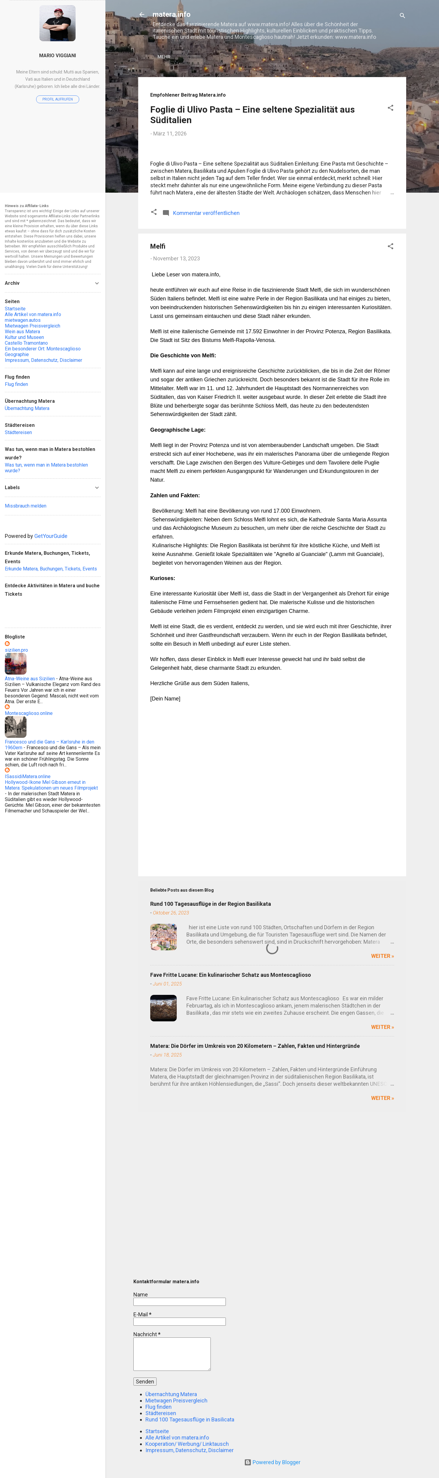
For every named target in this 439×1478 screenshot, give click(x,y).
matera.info (172, 14)
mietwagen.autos (23, 320)
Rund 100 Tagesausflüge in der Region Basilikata (210, 1060)
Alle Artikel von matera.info (237, 57)
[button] (390, 109)
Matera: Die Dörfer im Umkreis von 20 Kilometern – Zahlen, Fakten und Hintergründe (255, 1202)
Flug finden (299, 57)
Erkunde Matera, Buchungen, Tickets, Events (51, 569)
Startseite (175, 57)
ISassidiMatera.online (28, 776)
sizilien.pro (16, 650)
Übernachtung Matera (354, 57)
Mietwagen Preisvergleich (176, 1400)
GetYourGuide (50, 536)
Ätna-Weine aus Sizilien (30, 679)
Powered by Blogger (272, 1462)
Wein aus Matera (22, 331)
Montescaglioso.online (29, 713)
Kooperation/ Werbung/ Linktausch (187, 1444)
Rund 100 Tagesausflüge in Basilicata (189, 1419)
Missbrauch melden (25, 506)
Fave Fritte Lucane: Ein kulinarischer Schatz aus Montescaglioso (230, 1131)
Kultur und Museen (24, 337)
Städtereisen (160, 1413)
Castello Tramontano (26, 343)
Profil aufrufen (57, 99)
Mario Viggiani (57, 55)
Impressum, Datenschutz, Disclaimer (189, 1450)
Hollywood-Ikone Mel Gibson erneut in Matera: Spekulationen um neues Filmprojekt (51, 785)
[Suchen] (402, 16)
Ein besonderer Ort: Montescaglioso (43, 349)
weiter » (382, 1112)
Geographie (17, 354)
